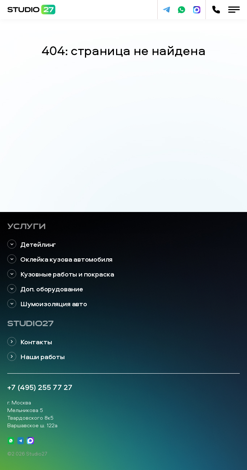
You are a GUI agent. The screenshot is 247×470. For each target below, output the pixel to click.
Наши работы (36, 357)
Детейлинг (31, 244)
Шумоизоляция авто (47, 304)
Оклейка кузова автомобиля (59, 259)
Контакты (29, 342)
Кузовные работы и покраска (60, 274)
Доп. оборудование (45, 289)
